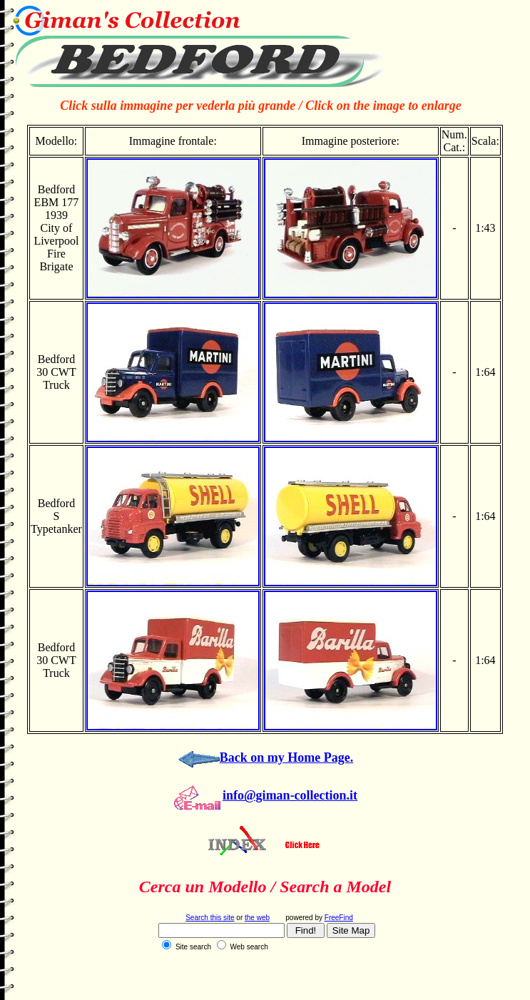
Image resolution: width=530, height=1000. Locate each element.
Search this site (209, 918)
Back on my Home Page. (286, 757)
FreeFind (339, 918)
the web (257, 918)
